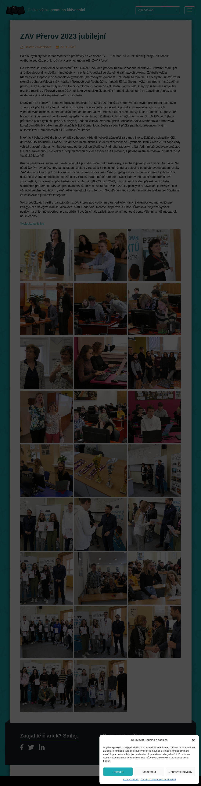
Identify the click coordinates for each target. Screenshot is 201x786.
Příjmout (118, 771)
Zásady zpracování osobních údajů (158, 779)
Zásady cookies (130, 779)
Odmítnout (149, 771)
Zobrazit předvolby (180, 771)
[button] (193, 740)
